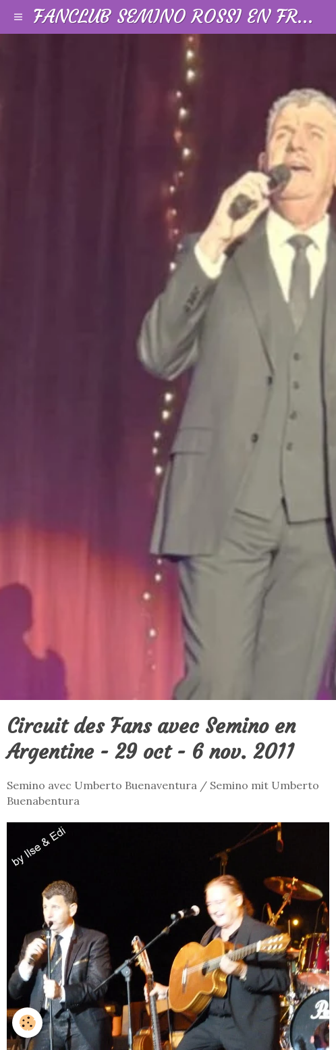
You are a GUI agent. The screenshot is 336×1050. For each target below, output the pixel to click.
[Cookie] (27, 1022)
